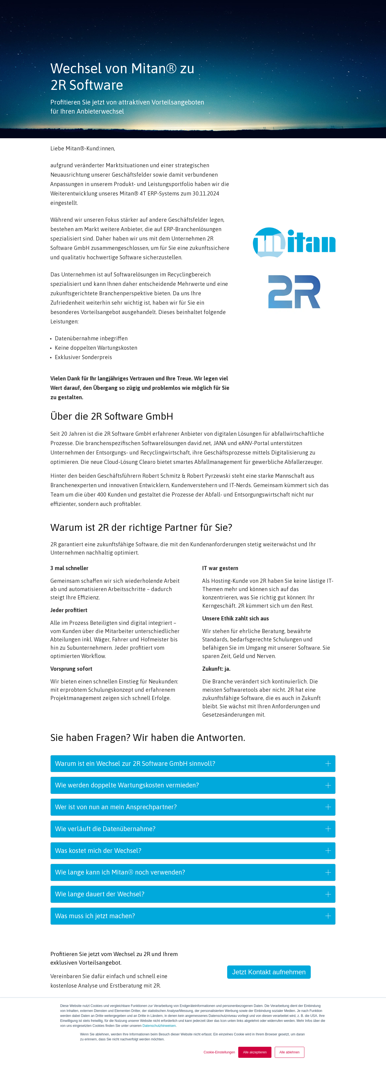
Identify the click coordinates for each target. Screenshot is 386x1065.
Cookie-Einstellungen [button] (219, 1052)
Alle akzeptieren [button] (254, 1052)
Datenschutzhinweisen (159, 1026)
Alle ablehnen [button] (289, 1052)
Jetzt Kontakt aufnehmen (269, 972)
